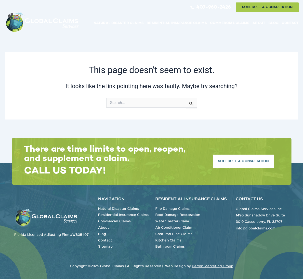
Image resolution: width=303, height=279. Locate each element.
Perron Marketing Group (212, 266)
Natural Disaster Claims (119, 23)
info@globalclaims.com (255, 228)
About (258, 23)
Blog (273, 23)
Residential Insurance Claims (177, 23)
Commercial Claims (229, 23)
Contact (290, 23)
